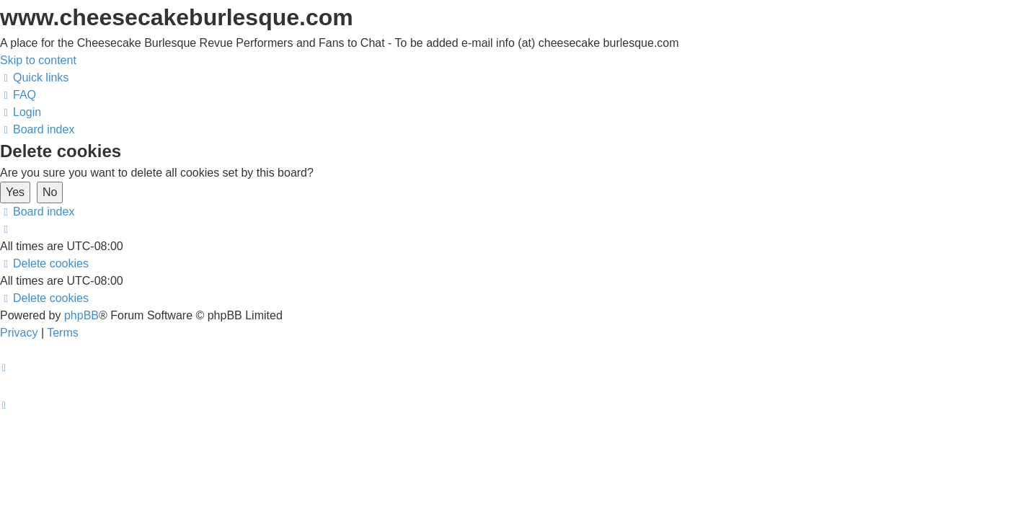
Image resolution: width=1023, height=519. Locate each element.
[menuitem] (18, 95)
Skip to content (38, 60)
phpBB (81, 315)
